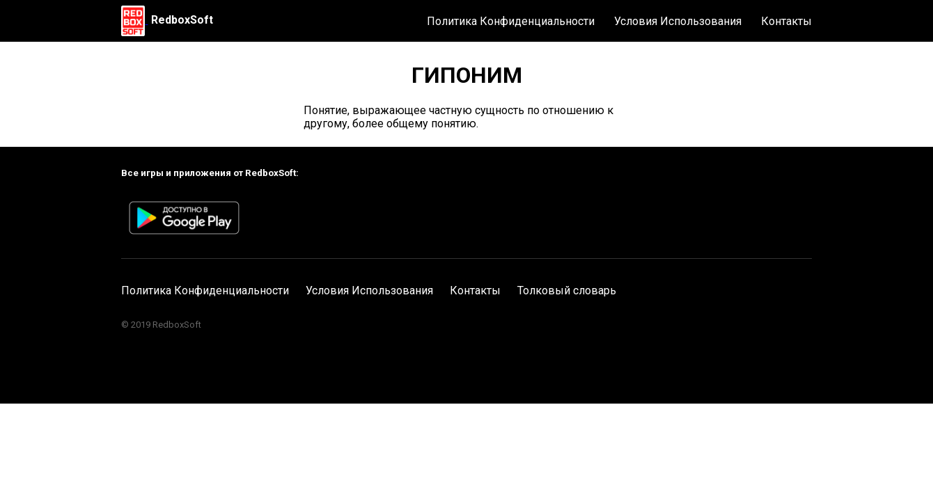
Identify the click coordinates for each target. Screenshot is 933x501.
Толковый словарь (566, 290)
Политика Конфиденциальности (511, 21)
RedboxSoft (182, 19)
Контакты (786, 21)
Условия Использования (678, 21)
